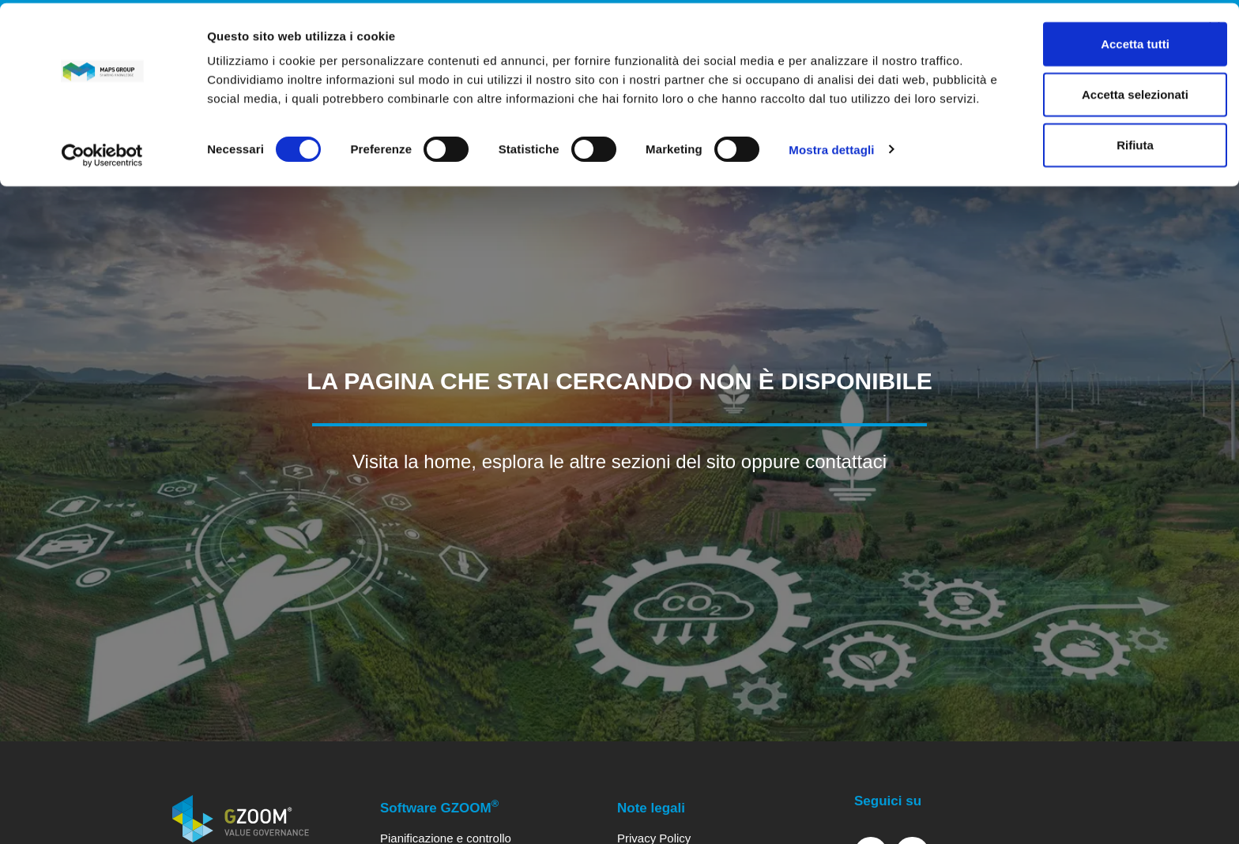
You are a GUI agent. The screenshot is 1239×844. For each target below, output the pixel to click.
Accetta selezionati (1066, 91)
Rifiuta (1067, 141)
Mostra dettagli (831, 165)
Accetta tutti (1067, 40)
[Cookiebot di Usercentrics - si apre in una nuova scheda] (102, 166)
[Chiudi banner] (1214, 24)
